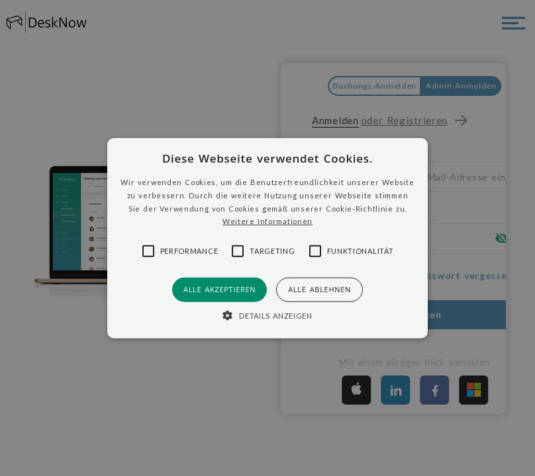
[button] (267, 238)
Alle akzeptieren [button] (219, 289)
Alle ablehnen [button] (319, 289)
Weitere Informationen (267, 221)
